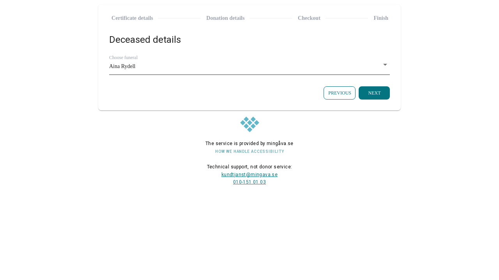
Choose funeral (123, 57)
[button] (249, 66)
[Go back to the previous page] (340, 93)
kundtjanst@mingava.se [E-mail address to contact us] (249, 174)
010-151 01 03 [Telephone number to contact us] (249, 182)
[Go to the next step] (374, 93)
